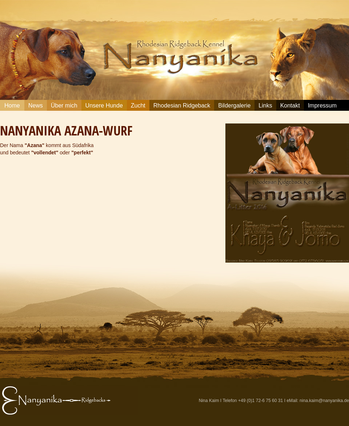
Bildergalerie (234, 105)
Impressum (322, 105)
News (35, 105)
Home (12, 105)
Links (265, 105)
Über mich (64, 105)
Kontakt (290, 105)
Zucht (138, 105)
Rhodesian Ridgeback (181, 105)
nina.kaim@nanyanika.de (324, 400)
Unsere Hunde (104, 105)
